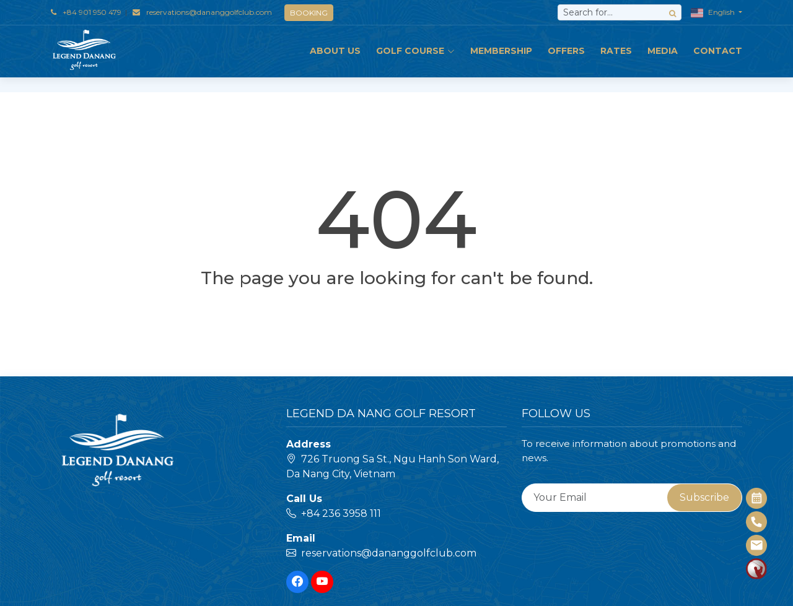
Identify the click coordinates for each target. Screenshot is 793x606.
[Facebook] (297, 582)
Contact (717, 50)
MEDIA (662, 50)
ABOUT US (335, 50)
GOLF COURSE (415, 50)
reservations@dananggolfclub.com (209, 12)
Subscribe (704, 497)
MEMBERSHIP (501, 50)
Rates (616, 50)
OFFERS (566, 50)
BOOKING (309, 12)
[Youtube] (322, 582)
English (714, 13)
